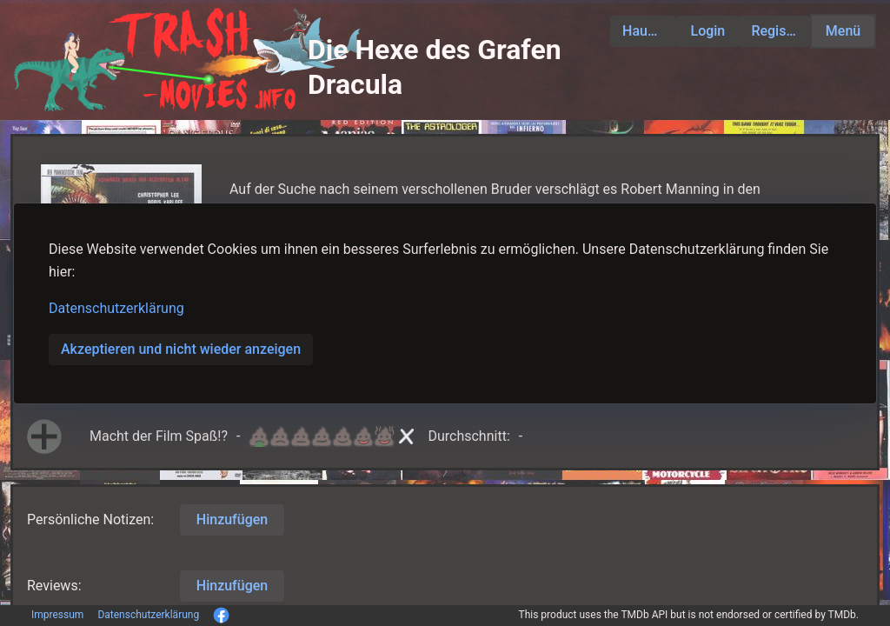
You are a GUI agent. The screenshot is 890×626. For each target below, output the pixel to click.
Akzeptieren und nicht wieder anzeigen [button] (181, 349)
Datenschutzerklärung (116, 308)
